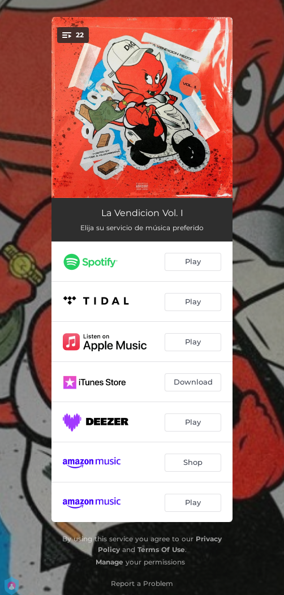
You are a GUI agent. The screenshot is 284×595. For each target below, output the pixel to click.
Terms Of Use (161, 549)
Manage (109, 562)
